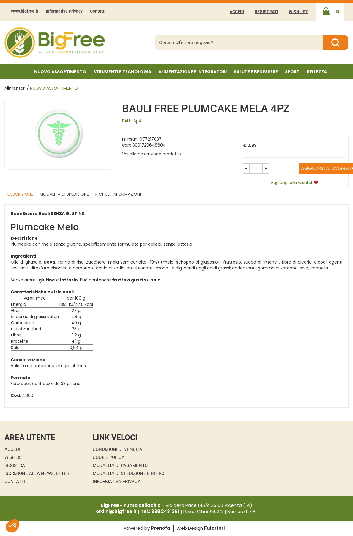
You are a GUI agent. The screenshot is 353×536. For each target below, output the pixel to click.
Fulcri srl (214, 528)
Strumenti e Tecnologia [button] (122, 72)
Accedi (237, 11)
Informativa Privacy (64, 11)
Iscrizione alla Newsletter (36, 473)
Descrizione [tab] (20, 194)
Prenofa (160, 528)
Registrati (266, 11)
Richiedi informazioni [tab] (118, 194)
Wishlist (298, 11)
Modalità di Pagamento (120, 465)
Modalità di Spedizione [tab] (64, 194)
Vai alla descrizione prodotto (151, 154)
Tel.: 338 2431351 (160, 511)
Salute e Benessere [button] (256, 72)
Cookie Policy (108, 457)
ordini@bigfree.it (116, 511)
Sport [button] (292, 72)
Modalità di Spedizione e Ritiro (128, 473)
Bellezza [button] (317, 72)
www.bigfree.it (24, 11)
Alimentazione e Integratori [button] (192, 72)
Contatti (97, 11)
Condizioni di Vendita (117, 449)
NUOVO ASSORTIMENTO (60, 72)
